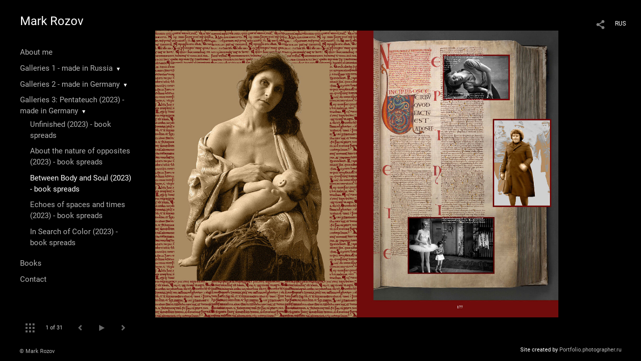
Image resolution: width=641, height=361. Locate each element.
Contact (33, 279)
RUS (620, 23)
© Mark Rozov (37, 351)
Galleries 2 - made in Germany (70, 84)
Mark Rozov (52, 21)
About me (36, 52)
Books (31, 263)
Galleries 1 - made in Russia (66, 68)
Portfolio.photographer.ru (590, 349)
